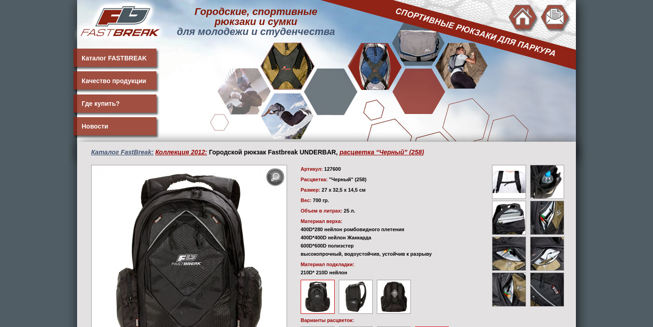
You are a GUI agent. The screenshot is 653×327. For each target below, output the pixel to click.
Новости (95, 126)
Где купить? (101, 103)
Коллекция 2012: (181, 152)
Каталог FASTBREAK (114, 58)
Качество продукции (114, 80)
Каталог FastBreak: (122, 152)
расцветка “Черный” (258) (382, 152)
